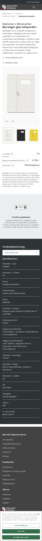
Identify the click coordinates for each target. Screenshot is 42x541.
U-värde (7, 154)
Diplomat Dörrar (7, 13)
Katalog (5, 456)
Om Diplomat (7, 440)
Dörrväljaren (11, 63)
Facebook (6, 495)
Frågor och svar (8, 479)
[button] (38, 7)
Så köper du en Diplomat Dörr (14, 471)
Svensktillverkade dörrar (11, 444)
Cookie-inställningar (21, 526)
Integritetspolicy (8, 484)
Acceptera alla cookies (21, 538)
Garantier (6, 475)
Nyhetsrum (6, 452)
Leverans (8, 165)
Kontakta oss (7, 467)
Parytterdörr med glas (8, 16)
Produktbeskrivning (14, 58)
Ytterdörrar (18, 13)
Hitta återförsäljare (33, 2)
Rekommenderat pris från (15, 160)
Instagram (6, 499)
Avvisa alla (21, 532)
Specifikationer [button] (11, 253)
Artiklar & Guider (8, 448)
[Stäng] (38, 515)
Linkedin (5, 503)
